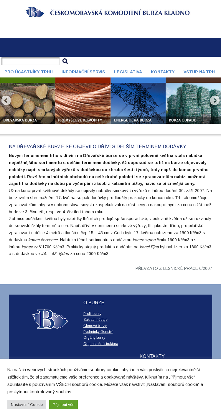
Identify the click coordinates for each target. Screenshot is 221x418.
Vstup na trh (199, 72)
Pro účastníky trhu (28, 72)
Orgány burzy (94, 338)
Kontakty (163, 72)
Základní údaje (95, 320)
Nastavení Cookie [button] (27, 404)
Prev (6, 100)
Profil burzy (92, 314)
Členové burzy (95, 326)
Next (215, 100)
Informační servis (83, 72)
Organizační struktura (100, 344)
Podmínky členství (98, 332)
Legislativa (128, 72)
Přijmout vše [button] (63, 404)
